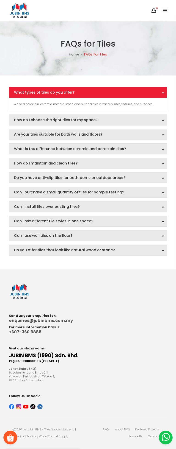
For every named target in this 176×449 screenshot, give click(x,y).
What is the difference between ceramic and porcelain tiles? (89, 149)
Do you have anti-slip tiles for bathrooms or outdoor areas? (89, 178)
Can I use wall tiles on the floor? (89, 235)
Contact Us (156, 436)
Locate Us (136, 436)
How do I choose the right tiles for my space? (89, 120)
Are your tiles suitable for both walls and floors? (89, 134)
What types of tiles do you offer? (89, 92)
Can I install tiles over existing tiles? (89, 206)
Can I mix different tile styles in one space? (89, 221)
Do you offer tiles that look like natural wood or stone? (89, 250)
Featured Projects (147, 429)
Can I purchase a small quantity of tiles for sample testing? (89, 192)
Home (74, 54)
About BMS (122, 429)
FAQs (106, 429)
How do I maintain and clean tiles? (89, 163)
